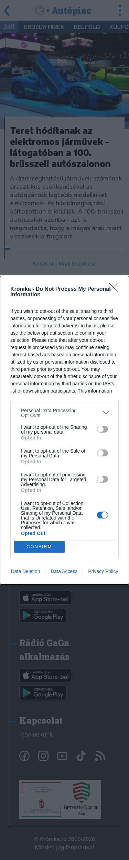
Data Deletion (25, 571)
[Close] (115, 289)
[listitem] (64, 413)
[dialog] (64, 430)
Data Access (64, 571)
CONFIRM (39, 546)
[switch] (102, 429)
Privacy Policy (103, 571)
